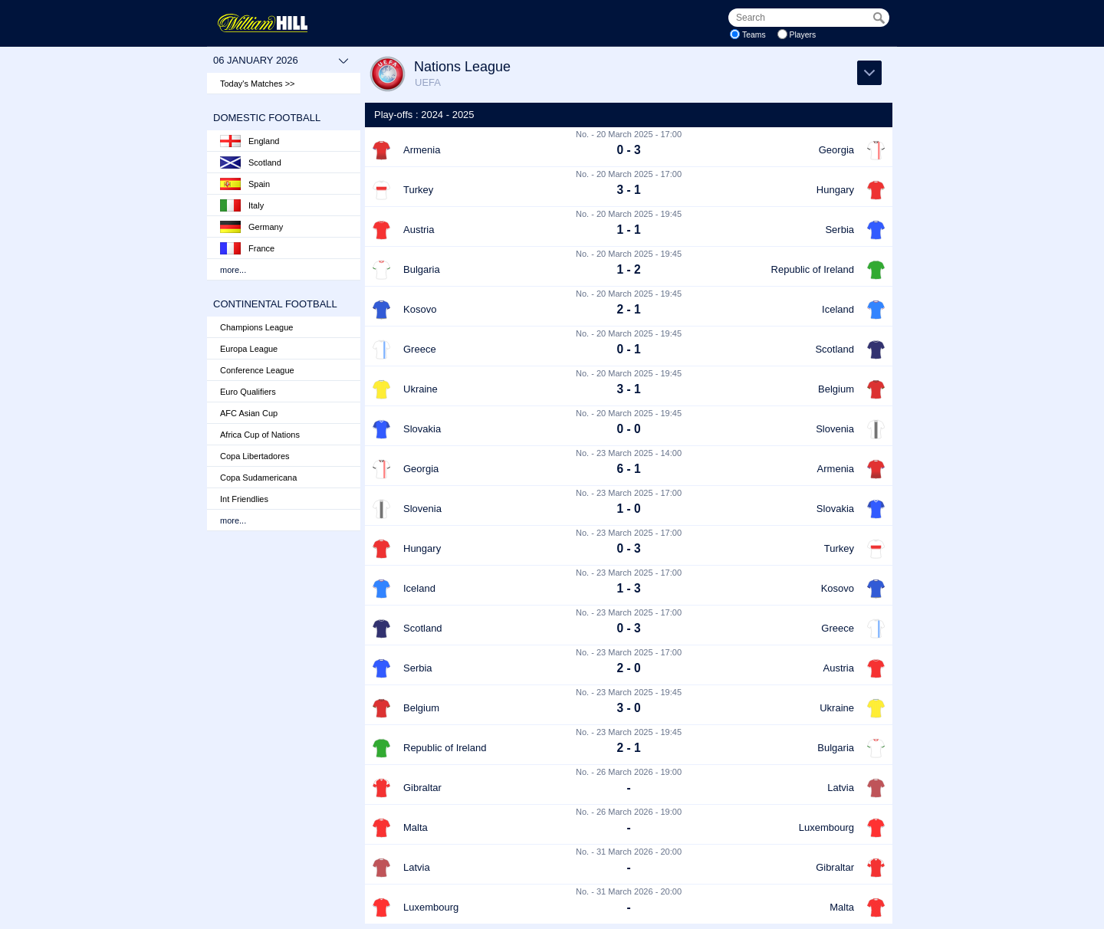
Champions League (256, 327)
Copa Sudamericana (258, 477)
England (249, 141)
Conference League (257, 370)
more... (233, 269)
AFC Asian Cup (249, 413)
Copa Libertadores (255, 456)
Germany (251, 227)
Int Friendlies (244, 499)
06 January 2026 (281, 60)
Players (803, 35)
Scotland (250, 162)
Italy (242, 205)
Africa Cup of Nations (260, 434)
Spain (245, 184)
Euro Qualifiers (248, 391)
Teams (754, 35)
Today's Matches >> (257, 83)
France (247, 248)
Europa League (249, 348)
